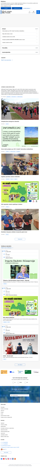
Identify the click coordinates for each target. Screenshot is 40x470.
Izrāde (5, 359)
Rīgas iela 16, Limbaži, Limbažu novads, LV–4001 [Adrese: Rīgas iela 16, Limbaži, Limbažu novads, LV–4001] (10, 447)
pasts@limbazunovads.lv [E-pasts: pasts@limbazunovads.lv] (6, 445)
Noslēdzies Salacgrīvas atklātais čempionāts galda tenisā (14, 232)
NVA (8, 322)
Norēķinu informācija (4, 408)
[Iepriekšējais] (2, 372)
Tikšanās (5, 283)
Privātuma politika (4, 424)
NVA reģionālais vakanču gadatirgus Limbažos (11, 204)
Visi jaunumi (20, 239)
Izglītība (16, 179)
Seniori (12, 179)
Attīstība (7, 151)
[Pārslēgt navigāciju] (38, 12)
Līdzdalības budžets (4, 434)
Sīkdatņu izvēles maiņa (5, 436)
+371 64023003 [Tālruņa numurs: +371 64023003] (5, 442)
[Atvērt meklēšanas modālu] (29, 12)
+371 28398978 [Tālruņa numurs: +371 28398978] (5, 443)
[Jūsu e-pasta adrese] (19, 395)
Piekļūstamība (3, 426)
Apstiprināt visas (17, 8)
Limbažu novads (19, 96)
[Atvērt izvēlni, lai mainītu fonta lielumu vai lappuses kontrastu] (33, 12)
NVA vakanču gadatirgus (8, 317)
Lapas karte (3, 433)
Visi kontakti (6, 452)
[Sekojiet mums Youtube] (4, 458)
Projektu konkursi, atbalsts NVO (6, 417)
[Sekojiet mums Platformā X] (6, 459)
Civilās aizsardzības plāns (5, 431)
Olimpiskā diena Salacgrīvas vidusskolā (10, 121)
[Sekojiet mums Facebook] (1, 459)
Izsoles (2, 413)
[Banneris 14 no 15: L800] (12, 371)
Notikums (5, 322)
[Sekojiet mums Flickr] (10, 458)
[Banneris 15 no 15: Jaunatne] (20, 371)
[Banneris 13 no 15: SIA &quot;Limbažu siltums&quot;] (4, 371)
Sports (7, 234)
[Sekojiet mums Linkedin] (13, 459)
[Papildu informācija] (5, 449)
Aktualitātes (8, 96)
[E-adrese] (3, 449)
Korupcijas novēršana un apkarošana (7, 428)
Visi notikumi (20, 364)
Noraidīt (6, 8)
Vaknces (7, 206)
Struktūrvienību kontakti (5, 415)
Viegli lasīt (2, 423)
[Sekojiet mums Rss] (15, 459)
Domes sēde (14, 96)
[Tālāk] (38, 372)
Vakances (2, 410)
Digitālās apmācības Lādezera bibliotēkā (10, 176)
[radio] (13, 382)
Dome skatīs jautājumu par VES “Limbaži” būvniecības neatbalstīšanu (17, 149)
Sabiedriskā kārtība (4, 429)
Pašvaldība (18, 151)
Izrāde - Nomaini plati (8, 356)
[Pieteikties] (19, 399)
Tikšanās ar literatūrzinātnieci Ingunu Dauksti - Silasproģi (16, 280)
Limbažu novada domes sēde (8, 87)
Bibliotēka (7, 179)
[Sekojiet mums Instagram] (8, 459)
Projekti (2, 412)
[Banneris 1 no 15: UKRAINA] (28, 371)
